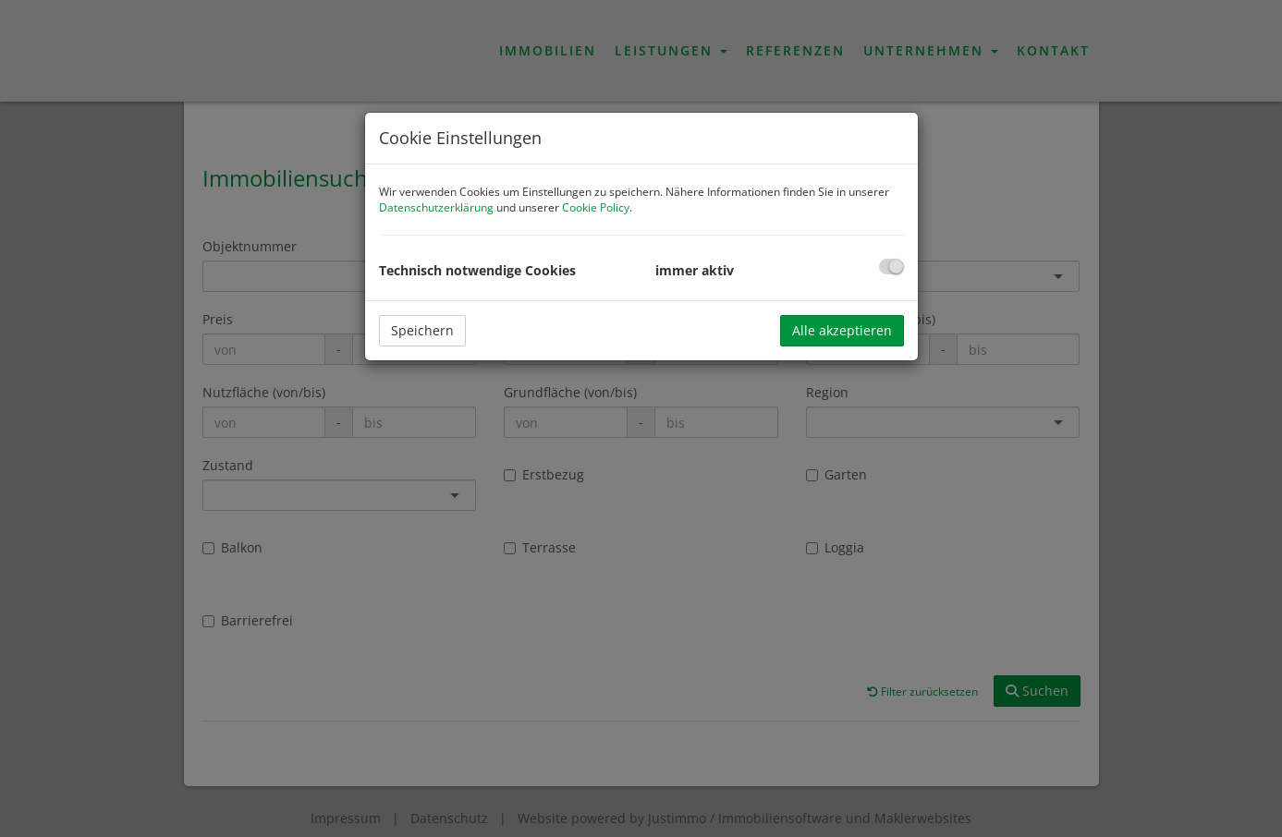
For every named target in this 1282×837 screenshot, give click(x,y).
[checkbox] (891, 266)
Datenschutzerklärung (436, 207)
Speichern (422, 330)
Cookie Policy (595, 207)
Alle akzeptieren (842, 330)
